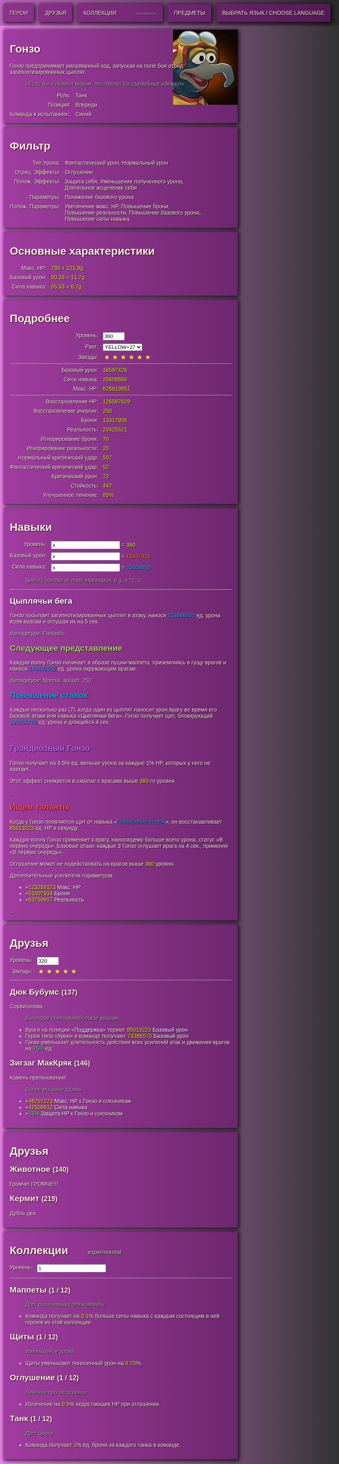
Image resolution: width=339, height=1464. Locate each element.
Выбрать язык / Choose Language (273, 13)
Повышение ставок (49, 695)
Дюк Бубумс (34, 992)
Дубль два (23, 1214)
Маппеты (28, 1290)
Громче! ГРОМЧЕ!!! (34, 1185)
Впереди (86, 105)
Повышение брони (144, 206)
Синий (84, 114)
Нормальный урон (145, 163)
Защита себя (81, 181)
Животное (30, 1169)
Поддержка (88, 1030)
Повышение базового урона (164, 213)
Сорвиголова (26, 1007)
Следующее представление (66, 648)
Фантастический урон (92, 163)
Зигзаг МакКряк (41, 1063)
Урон (64, 1037)
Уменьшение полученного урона (141, 181)
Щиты (22, 1337)
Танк (81, 95)
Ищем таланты (39, 807)
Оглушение (79, 172)
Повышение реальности (95, 213)
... (12, 734)
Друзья (29, 944)
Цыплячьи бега (41, 601)
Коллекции (39, 1251)
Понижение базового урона (99, 197)
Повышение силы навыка (97, 219)
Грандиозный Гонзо (50, 748)
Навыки (31, 527)
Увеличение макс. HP (91, 206)
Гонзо (90, 1102)
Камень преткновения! (38, 1078)
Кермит (24, 1198)
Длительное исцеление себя (101, 188)
